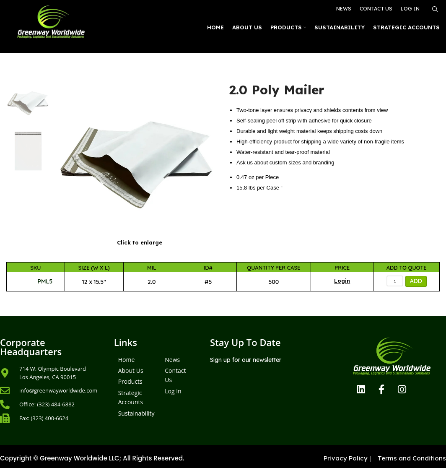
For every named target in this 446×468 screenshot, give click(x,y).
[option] (27, 102)
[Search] (434, 9)
